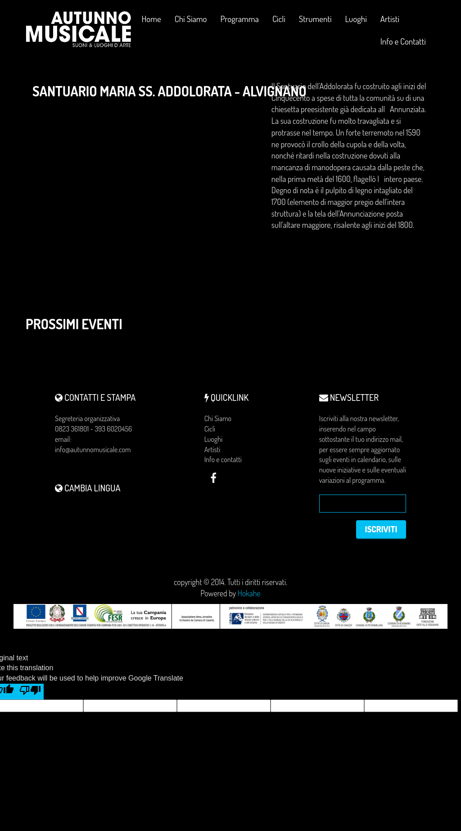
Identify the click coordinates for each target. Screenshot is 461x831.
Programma (240, 18)
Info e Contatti (403, 41)
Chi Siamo (191, 18)
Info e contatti (223, 459)
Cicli (278, 22)
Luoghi (356, 22)
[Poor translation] (30, 693)
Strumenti (315, 22)
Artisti (389, 18)
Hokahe (249, 595)
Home (151, 18)
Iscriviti (379, 530)
